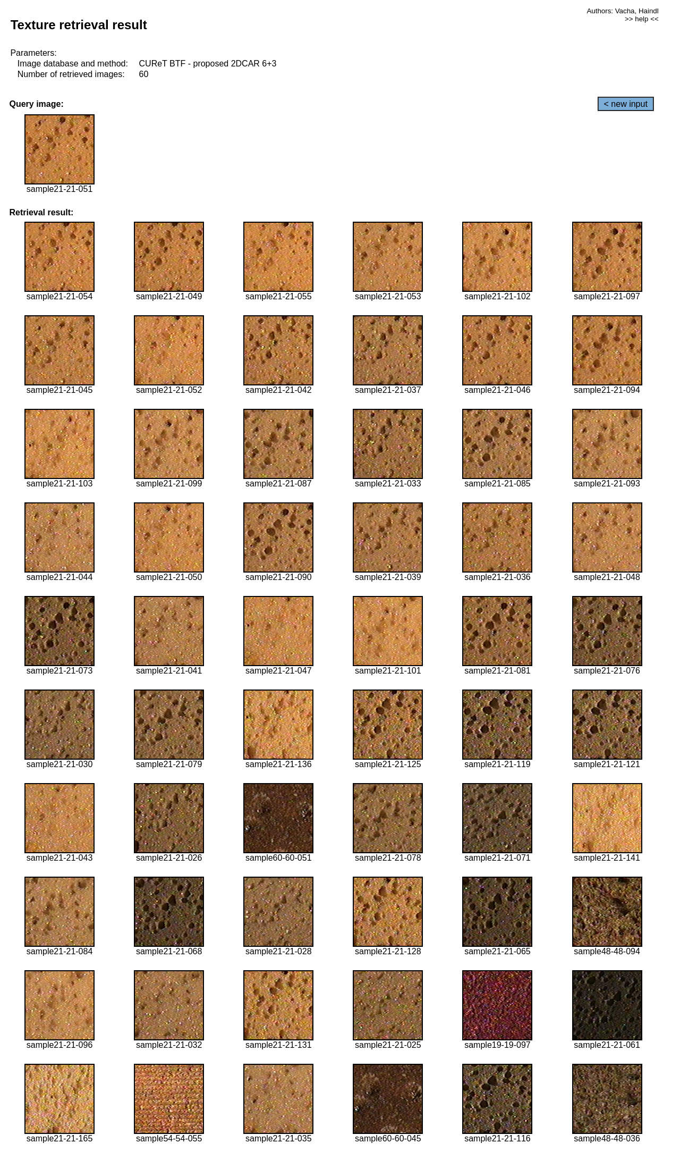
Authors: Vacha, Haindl (622, 11)
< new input (626, 103)
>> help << (642, 19)
